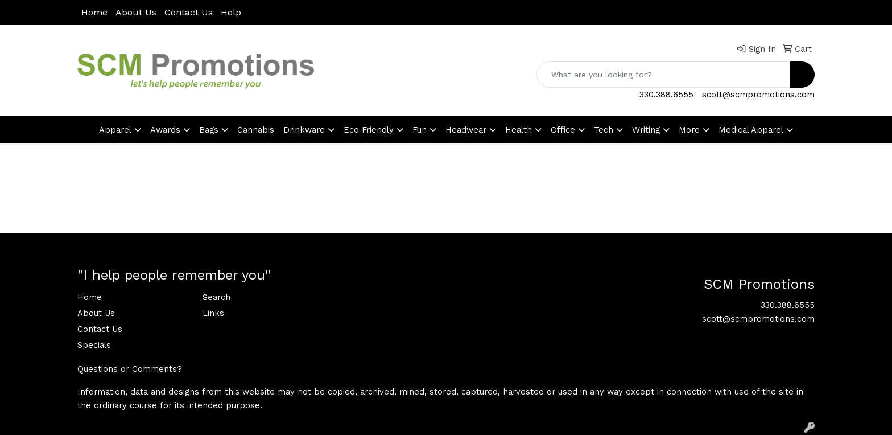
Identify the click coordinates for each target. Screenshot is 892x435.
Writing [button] (646, 130)
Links (213, 313)
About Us (135, 12)
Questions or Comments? (129, 369)
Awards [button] (165, 130)
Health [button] (518, 130)
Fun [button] (419, 130)
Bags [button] (208, 130)
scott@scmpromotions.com (758, 94)
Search (216, 297)
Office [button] (563, 130)
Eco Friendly (369, 130)
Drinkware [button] (304, 130)
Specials (94, 345)
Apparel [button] (115, 130)
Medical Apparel (750, 130)
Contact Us (188, 12)
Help (231, 12)
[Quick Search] (663, 74)
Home (94, 12)
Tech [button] (603, 130)
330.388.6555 (666, 94)
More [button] (689, 130)
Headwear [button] (465, 130)
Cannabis (255, 130)
